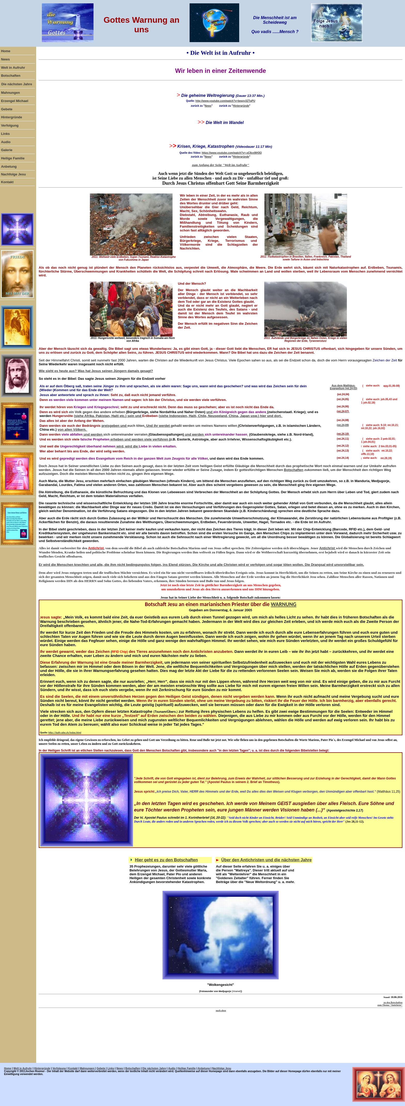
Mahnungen (87, 1068)
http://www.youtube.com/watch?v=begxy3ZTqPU (225, 100)
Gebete (101, 1068)
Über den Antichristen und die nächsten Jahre (266, 860)
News (208, 105)
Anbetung (204, 1068)
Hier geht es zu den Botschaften (166, 860)
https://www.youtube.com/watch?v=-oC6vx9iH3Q (232, 152)
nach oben (221, 1010)
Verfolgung (59, 1068)
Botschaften (293, 470)
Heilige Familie (187, 1068)
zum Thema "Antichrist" (389, 1005)
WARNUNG (283, 604)
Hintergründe (241, 105)
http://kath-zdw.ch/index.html (64, 732)
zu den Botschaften (393, 1002)
